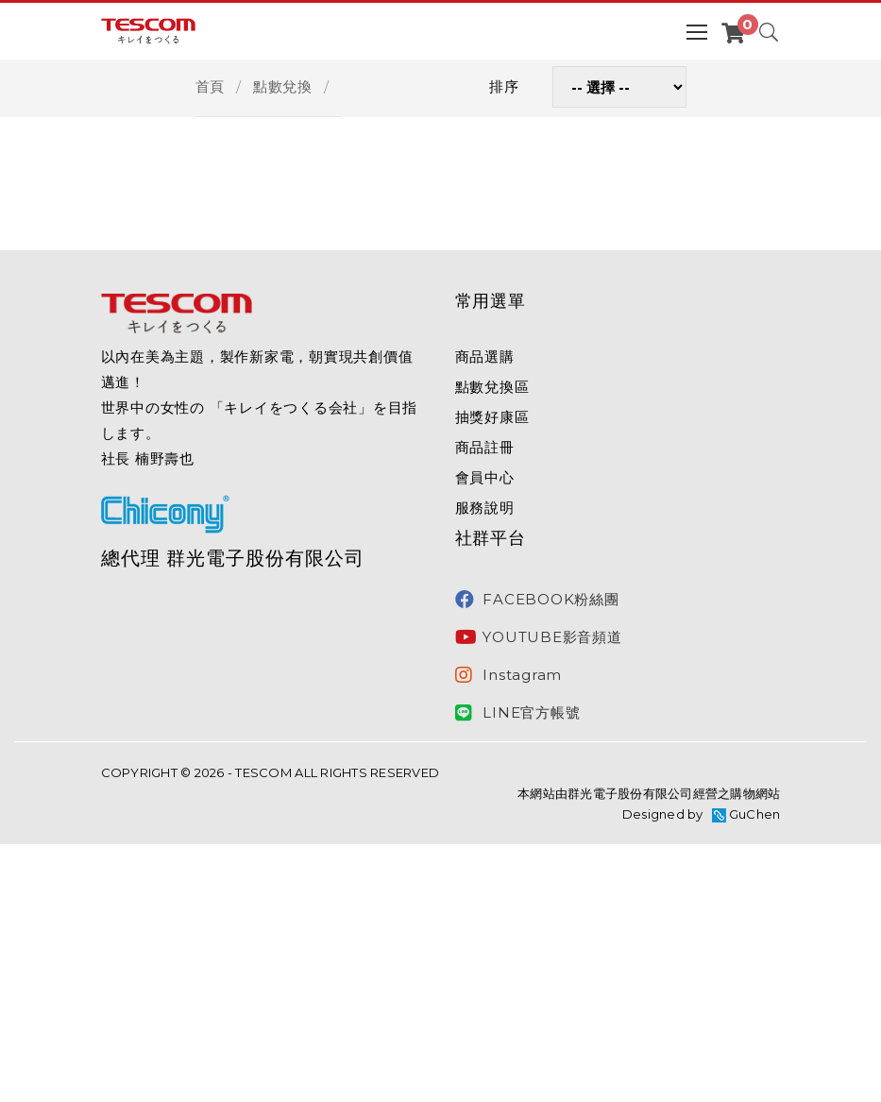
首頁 (210, 86)
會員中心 (485, 477)
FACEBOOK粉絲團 (537, 599)
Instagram (509, 675)
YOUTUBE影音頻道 (538, 637)
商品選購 (485, 356)
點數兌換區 (492, 387)
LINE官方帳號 (518, 713)
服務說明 (485, 508)
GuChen (755, 814)
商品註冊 (485, 447)
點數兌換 (283, 86)
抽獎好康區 (492, 417)
